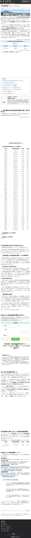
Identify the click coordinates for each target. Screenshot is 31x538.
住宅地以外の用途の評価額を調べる (24, 50)
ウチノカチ (8, 502)
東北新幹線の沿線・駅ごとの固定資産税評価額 (12, 89)
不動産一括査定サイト (6, 528)
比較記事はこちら (12, 390)
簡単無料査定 (25, 1)
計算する (15, 339)
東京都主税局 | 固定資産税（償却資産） (12, 309)
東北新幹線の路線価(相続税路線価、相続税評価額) (12, 470)
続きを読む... (18, 103)
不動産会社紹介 (5, 530)
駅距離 (5, 325)
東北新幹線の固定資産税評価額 (8, 476)
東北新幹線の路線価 (27, 39)
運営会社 (3, 522)
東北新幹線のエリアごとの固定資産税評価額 (11, 87)
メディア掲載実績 (5, 526)
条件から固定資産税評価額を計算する (10, 84)
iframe (15, 64)
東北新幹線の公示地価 (19, 39)
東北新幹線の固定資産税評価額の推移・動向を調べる (13, 80)
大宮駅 (5, 443)
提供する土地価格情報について (9, 91)
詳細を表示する (3, 233)
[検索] (30, 1)
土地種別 (5, 335)
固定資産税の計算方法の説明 (9, 82)
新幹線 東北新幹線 (6, 445)
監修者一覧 (4, 524)
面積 (6, 329)
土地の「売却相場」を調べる (8, 85)
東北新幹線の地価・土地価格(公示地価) (9, 464)
